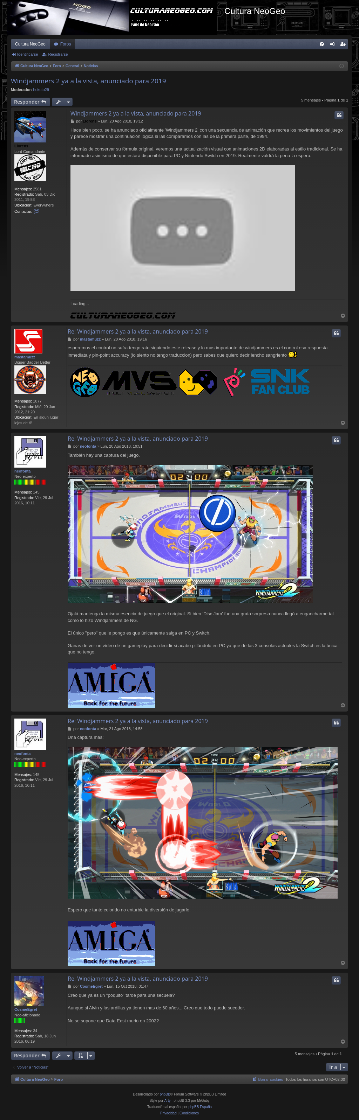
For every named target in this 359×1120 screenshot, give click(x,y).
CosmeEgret (25, 1009)
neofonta (22, 471)
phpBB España (200, 1107)
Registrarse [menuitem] (344, 45)
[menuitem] (322, 44)
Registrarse (58, 54)
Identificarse (27, 54)
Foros (65, 44)
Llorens (21, 146)
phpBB (165, 1094)
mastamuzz (24, 357)
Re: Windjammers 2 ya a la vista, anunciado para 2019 (138, 331)
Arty (167, 1100)
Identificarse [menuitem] (334, 45)
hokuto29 (41, 90)
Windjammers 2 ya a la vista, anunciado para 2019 (88, 80)
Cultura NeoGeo (30, 44)
